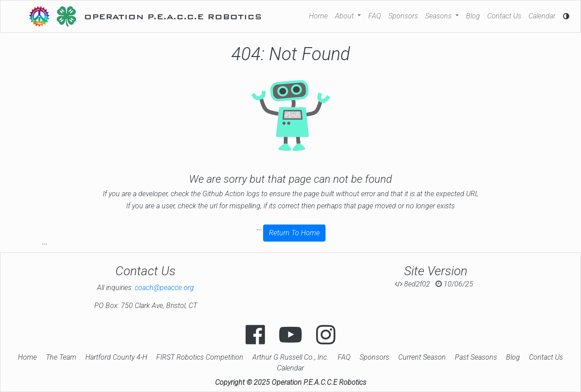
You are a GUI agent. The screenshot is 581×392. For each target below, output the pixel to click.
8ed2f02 (412, 284)
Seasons (439, 16)
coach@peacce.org (164, 287)
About (345, 16)
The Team (61, 357)
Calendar (541, 16)
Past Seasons (476, 357)
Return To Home (294, 233)
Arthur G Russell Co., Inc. (290, 357)
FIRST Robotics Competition (199, 357)
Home (318, 16)
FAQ (374, 16)
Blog (473, 16)
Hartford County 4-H (116, 357)
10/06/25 (454, 284)
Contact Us (504, 16)
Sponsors (403, 16)
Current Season (422, 357)
